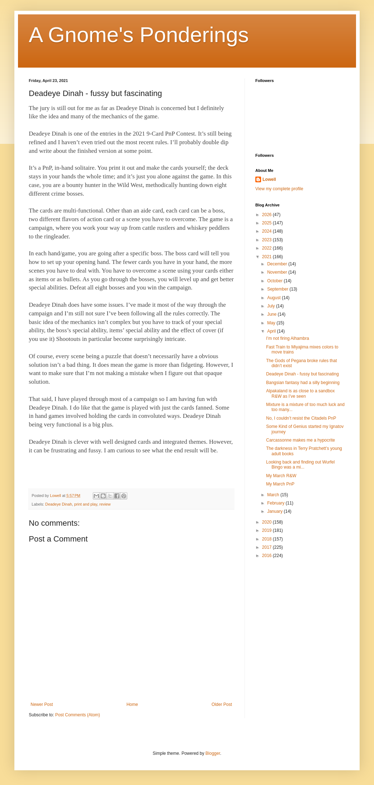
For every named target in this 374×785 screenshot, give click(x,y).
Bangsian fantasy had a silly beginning (302, 382)
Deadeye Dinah (58, 504)
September (278, 289)
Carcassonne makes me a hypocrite (300, 440)
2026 (267, 214)
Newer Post (42, 704)
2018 (267, 539)
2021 (267, 256)
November (277, 272)
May (272, 322)
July (271, 306)
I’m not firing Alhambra (287, 338)
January (275, 511)
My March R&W (281, 475)
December (277, 263)
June (272, 314)
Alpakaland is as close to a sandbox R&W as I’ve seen (300, 393)
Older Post (221, 704)
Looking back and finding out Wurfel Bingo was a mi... (300, 465)
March (273, 494)
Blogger (212, 753)
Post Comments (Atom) (77, 714)
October (275, 280)
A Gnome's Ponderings (139, 35)
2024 (267, 231)
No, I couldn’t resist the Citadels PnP (301, 418)
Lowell (269, 179)
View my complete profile (279, 188)
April (272, 331)
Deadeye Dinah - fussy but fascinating (302, 373)
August (274, 297)
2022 (267, 248)
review (104, 504)
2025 (267, 222)
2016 (267, 555)
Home (132, 704)
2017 (267, 547)
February (276, 503)
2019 (267, 530)
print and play (85, 504)
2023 (267, 239)
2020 (267, 522)
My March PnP (280, 484)
